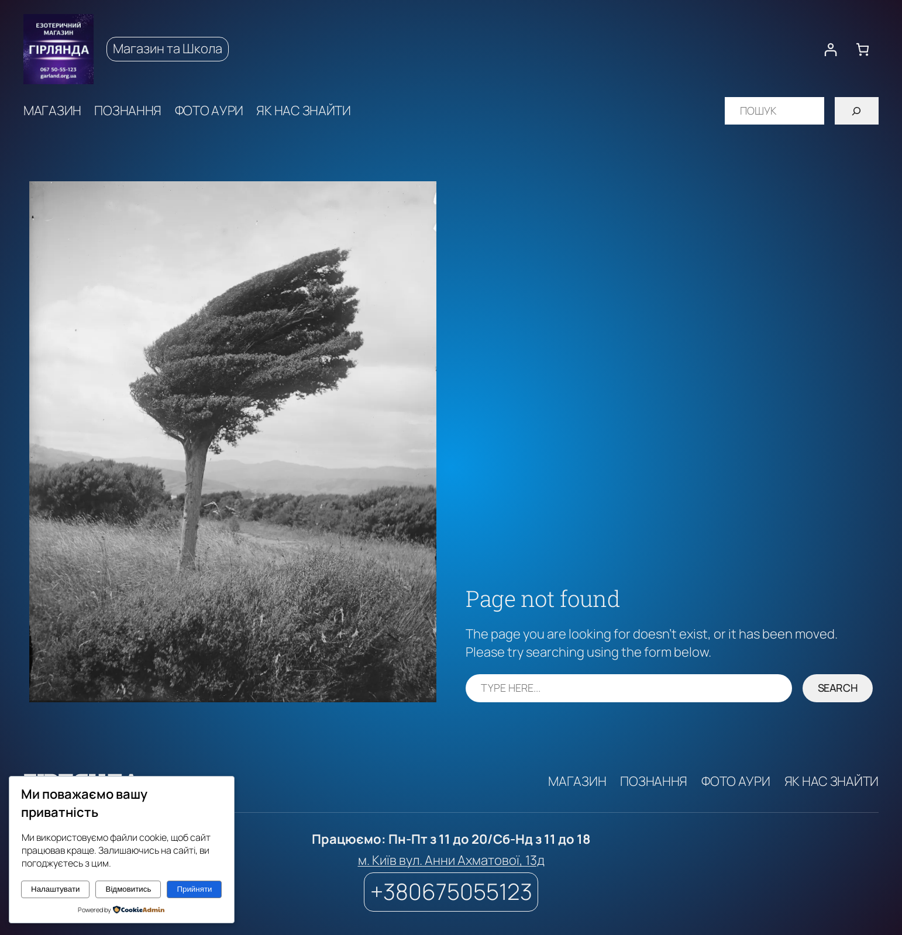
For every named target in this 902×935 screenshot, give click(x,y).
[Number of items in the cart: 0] (862, 49)
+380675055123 (451, 891)
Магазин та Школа (167, 48)
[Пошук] (857, 111)
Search (838, 688)
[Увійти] (830, 49)
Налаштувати (55, 889)
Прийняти (194, 889)
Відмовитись (129, 889)
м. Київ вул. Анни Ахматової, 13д (451, 860)
